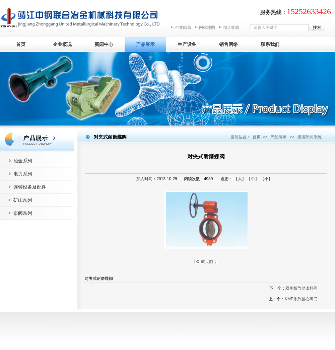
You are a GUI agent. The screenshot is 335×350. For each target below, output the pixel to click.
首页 (20, 44)
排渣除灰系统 (309, 137)
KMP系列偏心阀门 (301, 299)
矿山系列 (22, 200)
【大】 (240, 179)
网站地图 (207, 27)
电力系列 (22, 174)
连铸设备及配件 (29, 187)
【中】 (253, 179)
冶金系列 (22, 160)
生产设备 (187, 44)
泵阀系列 (22, 213)
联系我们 (270, 44)
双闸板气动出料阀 (301, 288)
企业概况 (62, 44)
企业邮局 (183, 27)
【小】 (266, 179)
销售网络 (228, 44)
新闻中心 (103, 44)
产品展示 (145, 44)
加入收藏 (231, 27)
